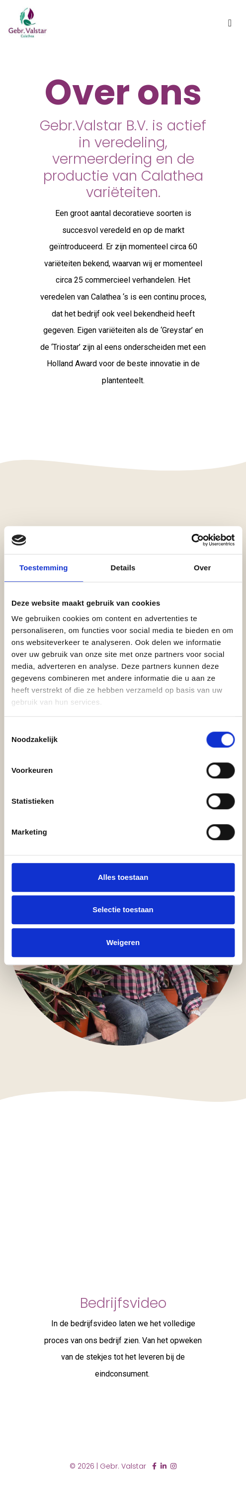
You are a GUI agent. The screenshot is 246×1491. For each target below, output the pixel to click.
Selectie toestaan (123, 909)
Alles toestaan (123, 877)
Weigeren (123, 942)
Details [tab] (123, 567)
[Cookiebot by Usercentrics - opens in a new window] (191, 539)
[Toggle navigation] (230, 22)
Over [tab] (202, 567)
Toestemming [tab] (43, 567)
